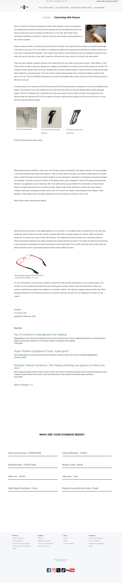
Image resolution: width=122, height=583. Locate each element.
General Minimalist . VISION (74, 453)
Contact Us (109, 1)
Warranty (41, 538)
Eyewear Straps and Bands (21, 543)
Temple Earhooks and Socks (21, 546)
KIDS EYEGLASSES (62, 7)
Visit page (35, 277)
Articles (46, 17)
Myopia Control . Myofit (72, 465)
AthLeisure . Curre (70, 476)
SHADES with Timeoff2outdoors (81, 7)
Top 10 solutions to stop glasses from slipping (40, 334)
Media (91, 546)
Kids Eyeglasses (17, 541)
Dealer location (101, 1)
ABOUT (115, 1)
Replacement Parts (44, 541)
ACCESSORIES (99, 7)
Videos (65, 541)
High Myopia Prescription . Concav (23, 488)
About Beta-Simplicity (96, 538)
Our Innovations (68, 543)
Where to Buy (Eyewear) (46, 543)
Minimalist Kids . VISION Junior (22, 465)
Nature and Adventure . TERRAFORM (24, 453)
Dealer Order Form (44, 546)
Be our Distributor (94, 541)
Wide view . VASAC (16, 476)
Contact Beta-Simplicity (96, 543)
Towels (14, 549)
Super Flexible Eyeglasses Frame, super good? (41, 351)
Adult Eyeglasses (18, 538)
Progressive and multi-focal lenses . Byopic (80, 488)
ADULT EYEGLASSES (46, 7)
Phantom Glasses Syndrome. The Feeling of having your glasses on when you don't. (59, 367)
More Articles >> (23, 384)
